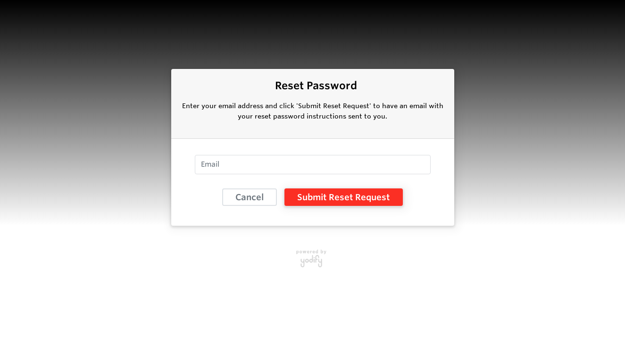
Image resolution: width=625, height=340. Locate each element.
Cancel (249, 197)
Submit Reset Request (343, 197)
